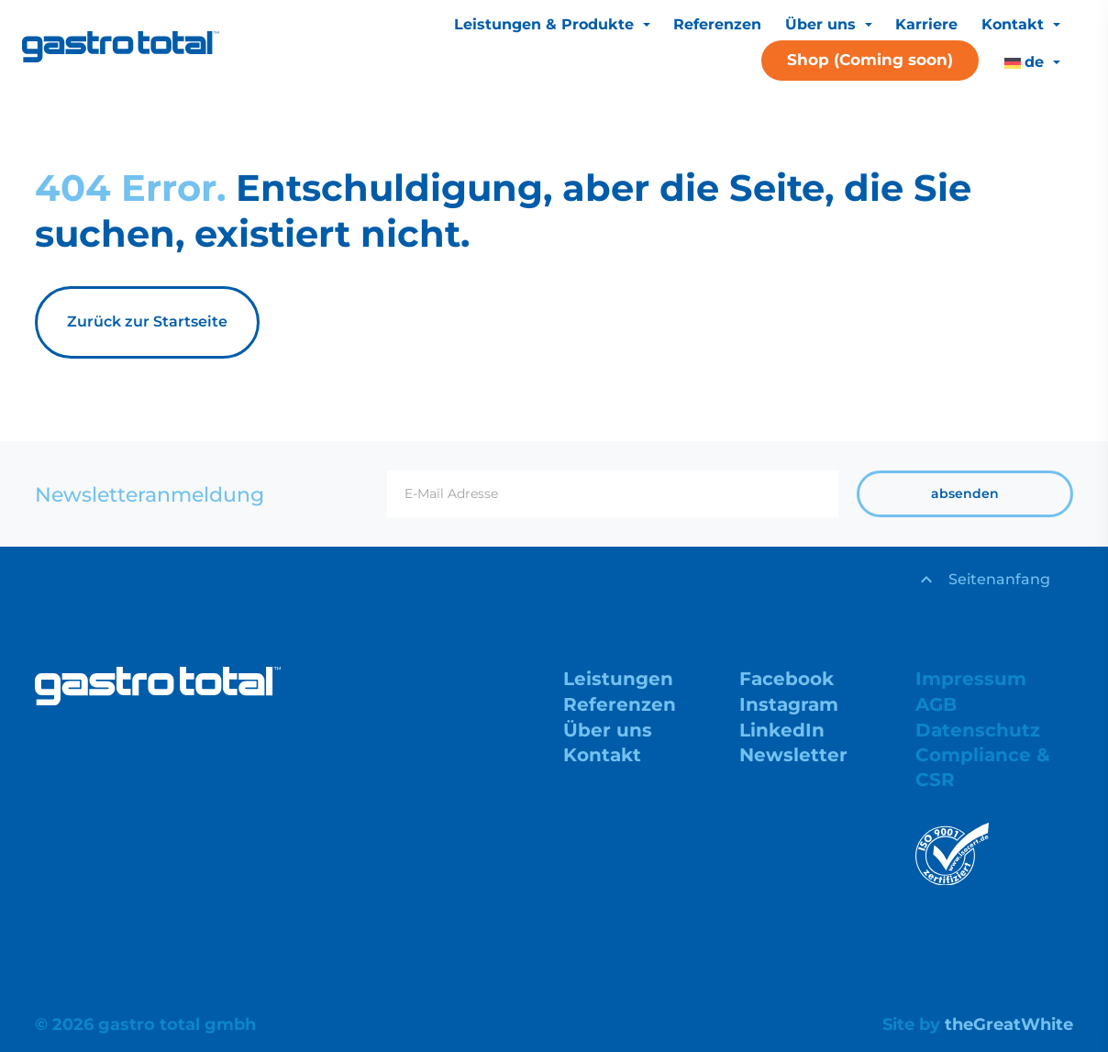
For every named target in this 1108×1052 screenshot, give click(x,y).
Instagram (788, 704)
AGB (936, 704)
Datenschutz (977, 730)
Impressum (970, 679)
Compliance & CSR (982, 767)
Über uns (822, 24)
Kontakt (1014, 24)
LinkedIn (782, 730)
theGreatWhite (1009, 1024)
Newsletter (793, 755)
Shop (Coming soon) (870, 59)
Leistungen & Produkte (546, 24)
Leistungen (618, 679)
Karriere (926, 24)
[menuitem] (1031, 63)
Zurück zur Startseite (147, 321)
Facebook (786, 679)
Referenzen (717, 24)
